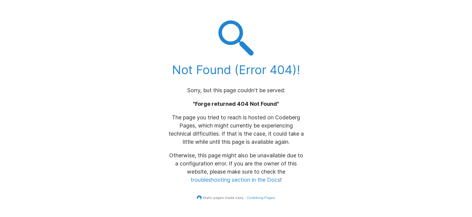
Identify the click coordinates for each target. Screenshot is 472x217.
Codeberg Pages (261, 198)
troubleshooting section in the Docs (235, 180)
